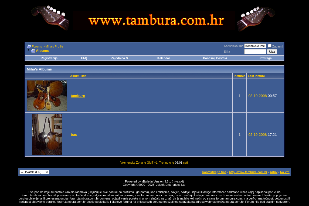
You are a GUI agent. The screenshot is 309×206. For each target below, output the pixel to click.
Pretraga (266, 58)
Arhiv (273, 172)
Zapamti (275, 46)
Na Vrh (285, 172)
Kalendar (163, 58)
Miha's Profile (54, 46)
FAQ (84, 58)
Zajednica (120, 58)
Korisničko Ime (233, 46)
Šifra (227, 51)
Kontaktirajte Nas (214, 172)
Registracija (49, 58)
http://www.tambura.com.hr (248, 172)
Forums (37, 46)
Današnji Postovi (215, 58)
